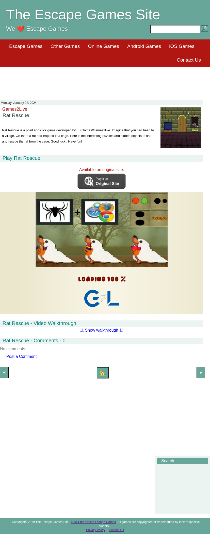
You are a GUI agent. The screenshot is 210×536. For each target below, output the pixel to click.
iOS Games (181, 46)
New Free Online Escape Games (93, 522)
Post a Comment (21, 356)
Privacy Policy (95, 530)
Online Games (103, 46)
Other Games (65, 46)
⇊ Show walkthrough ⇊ (101, 330)
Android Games (144, 46)
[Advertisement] (105, 80)
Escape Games (25, 46)
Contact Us (189, 60)
